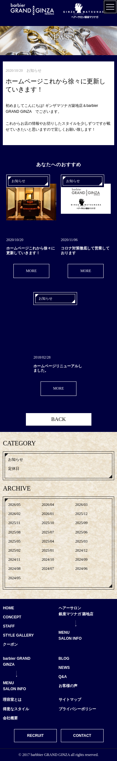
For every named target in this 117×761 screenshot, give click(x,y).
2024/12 (81, 550)
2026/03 (81, 504)
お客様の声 (68, 686)
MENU (64, 632)
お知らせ (15, 459)
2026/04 (48, 504)
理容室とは (12, 699)
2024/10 (48, 559)
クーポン (10, 644)
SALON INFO (70, 638)
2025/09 (81, 523)
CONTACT (82, 735)
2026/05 (14, 504)
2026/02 (14, 514)
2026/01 (48, 514)
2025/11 (14, 523)
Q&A (63, 676)
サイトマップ (70, 699)
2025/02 (14, 550)
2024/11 (14, 559)
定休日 (13, 468)
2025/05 (14, 541)
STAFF (9, 626)
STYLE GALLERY (18, 635)
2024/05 (14, 578)
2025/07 (48, 532)
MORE (31, 271)
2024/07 (48, 568)
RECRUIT (35, 735)
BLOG (64, 658)
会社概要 (10, 718)
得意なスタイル (16, 709)
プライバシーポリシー (77, 709)
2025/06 (81, 532)
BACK (58, 419)
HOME (8, 608)
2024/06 (81, 568)
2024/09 (81, 559)
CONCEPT (12, 617)
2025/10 (48, 523)
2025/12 (81, 514)
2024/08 (14, 568)
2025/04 (48, 541)
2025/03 (81, 541)
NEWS (64, 667)
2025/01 (48, 550)
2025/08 (14, 532)
